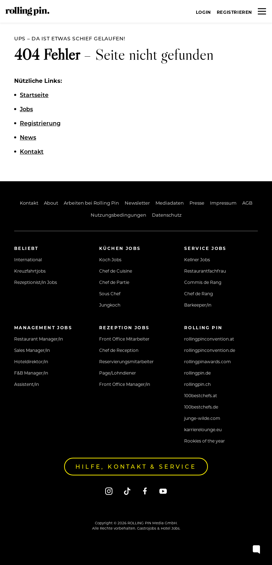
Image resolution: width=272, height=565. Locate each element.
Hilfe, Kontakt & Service (135, 466)
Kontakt (29, 203)
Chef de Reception (118, 350)
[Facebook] (145, 491)
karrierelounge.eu (203, 429)
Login (203, 12)
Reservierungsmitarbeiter (126, 361)
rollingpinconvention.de (209, 350)
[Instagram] (109, 491)
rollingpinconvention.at (209, 339)
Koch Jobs (110, 259)
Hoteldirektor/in (31, 361)
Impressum (223, 203)
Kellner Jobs (197, 259)
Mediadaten (169, 203)
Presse (196, 203)
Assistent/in (26, 384)
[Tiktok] (127, 491)
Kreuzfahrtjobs (30, 271)
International (28, 259)
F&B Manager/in (31, 373)
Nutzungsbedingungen (118, 215)
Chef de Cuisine (115, 271)
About (51, 203)
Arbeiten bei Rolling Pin (91, 203)
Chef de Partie (114, 282)
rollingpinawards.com (207, 361)
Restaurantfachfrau (205, 271)
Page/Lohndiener (117, 373)
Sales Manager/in (32, 350)
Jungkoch (109, 305)
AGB (247, 203)
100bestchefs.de (201, 407)
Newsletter (137, 203)
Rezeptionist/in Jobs (35, 282)
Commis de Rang (202, 282)
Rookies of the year (204, 441)
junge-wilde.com (202, 418)
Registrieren (234, 12)
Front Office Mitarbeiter (124, 339)
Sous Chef (109, 293)
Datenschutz (167, 215)
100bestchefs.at (200, 395)
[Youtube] (163, 491)
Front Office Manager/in (124, 384)
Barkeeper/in (197, 305)
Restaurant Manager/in (38, 339)
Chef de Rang (198, 293)
